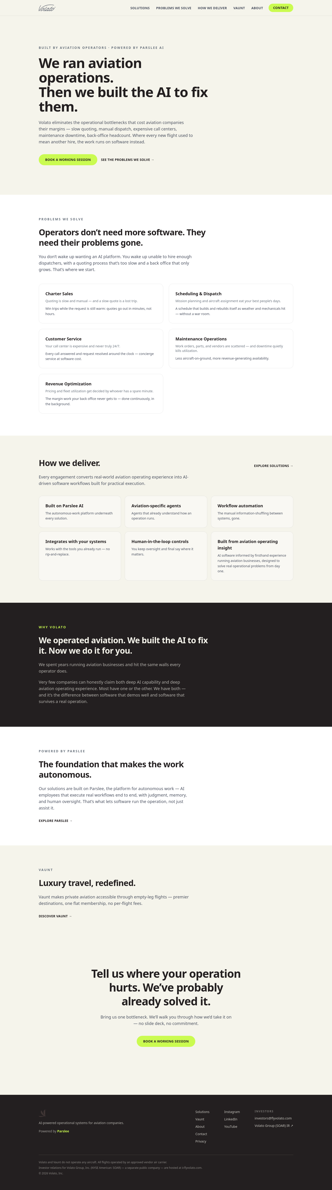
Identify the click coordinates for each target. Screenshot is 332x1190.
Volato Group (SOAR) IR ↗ (274, 1125)
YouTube (230, 1126)
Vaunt (239, 8)
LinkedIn (230, 1119)
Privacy (201, 1141)
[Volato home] (47, 8)
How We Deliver (212, 8)
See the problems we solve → (127, 159)
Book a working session (68, 159)
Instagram (232, 1112)
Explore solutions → (273, 466)
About (257, 8)
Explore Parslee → (56, 820)
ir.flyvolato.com (192, 1168)
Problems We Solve (173, 8)
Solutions (140, 8)
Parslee (63, 1131)
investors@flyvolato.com (273, 1118)
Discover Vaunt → (55, 916)
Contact (281, 8)
